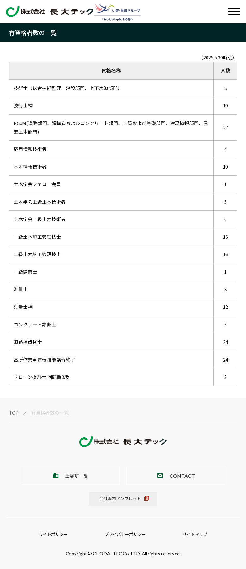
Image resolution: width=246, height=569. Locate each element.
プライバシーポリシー (125, 534)
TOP (14, 412)
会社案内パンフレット (120, 498)
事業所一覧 (76, 476)
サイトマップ (195, 534)
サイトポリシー (53, 534)
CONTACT (182, 476)
